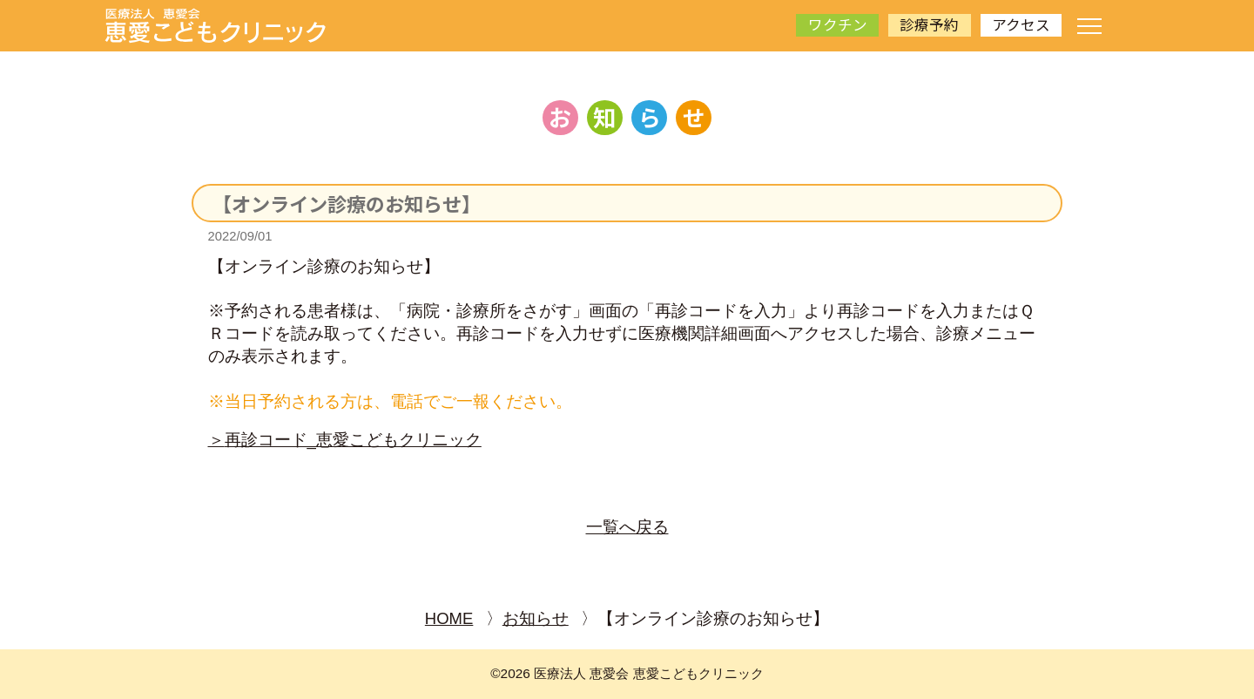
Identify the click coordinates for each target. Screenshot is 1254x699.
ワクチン (837, 24)
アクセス (1021, 24)
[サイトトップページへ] (215, 26)
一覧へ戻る (627, 527)
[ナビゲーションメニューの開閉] (1089, 26)
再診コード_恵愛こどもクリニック (353, 440)
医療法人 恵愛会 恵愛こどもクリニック (649, 673)
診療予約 (929, 24)
